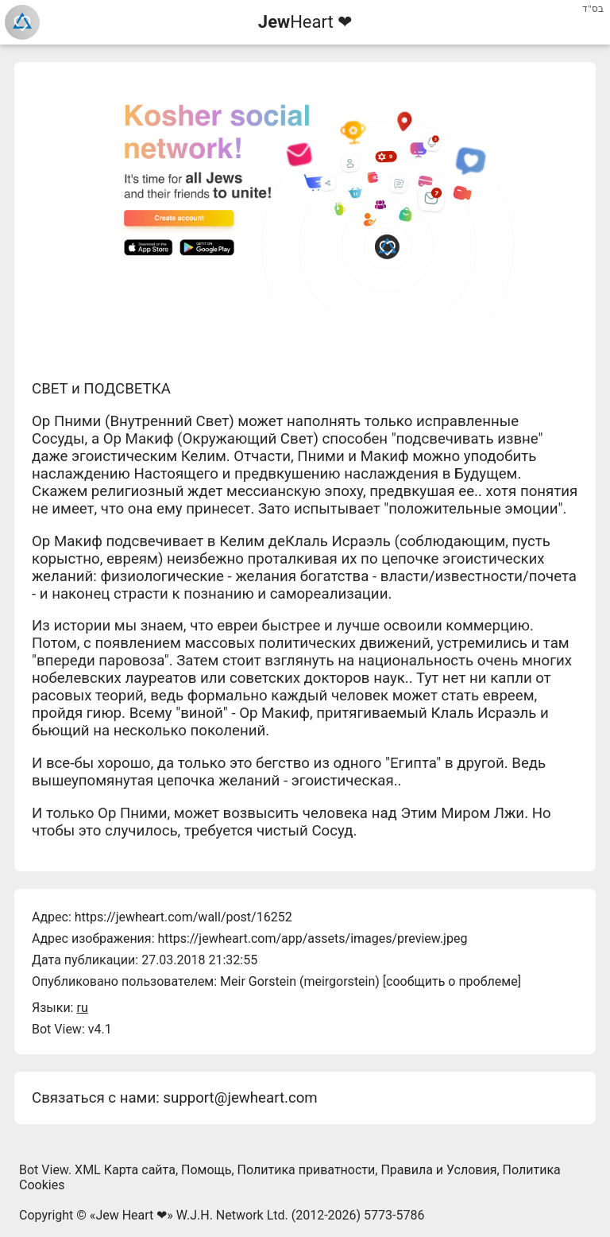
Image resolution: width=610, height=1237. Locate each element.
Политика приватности (306, 1169)
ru (81, 1007)
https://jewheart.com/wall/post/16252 (183, 917)
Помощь (206, 1169)
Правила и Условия (438, 1169)
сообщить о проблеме (452, 981)
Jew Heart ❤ (131, 1215)
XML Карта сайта (125, 1169)
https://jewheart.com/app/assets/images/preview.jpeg (312, 938)
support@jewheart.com (240, 1098)
